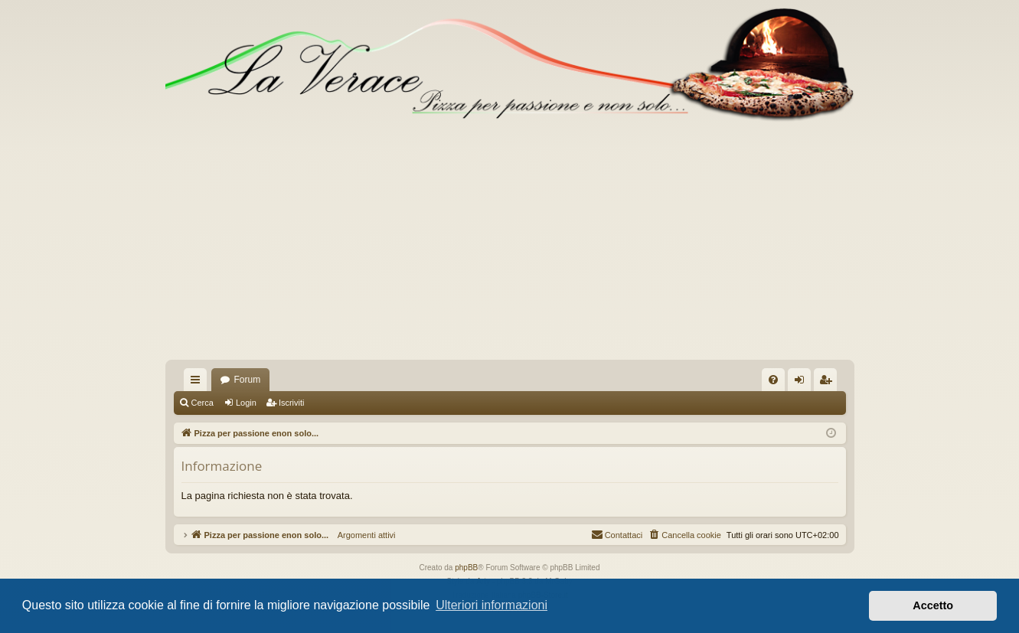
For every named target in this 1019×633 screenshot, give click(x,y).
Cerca (202, 402)
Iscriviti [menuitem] (829, 382)
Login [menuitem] (802, 382)
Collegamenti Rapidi (198, 382)
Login (246, 402)
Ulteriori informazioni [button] (491, 605)
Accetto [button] (933, 605)
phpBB (466, 567)
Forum (247, 379)
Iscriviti (292, 402)
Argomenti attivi (361, 535)
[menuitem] (773, 379)
